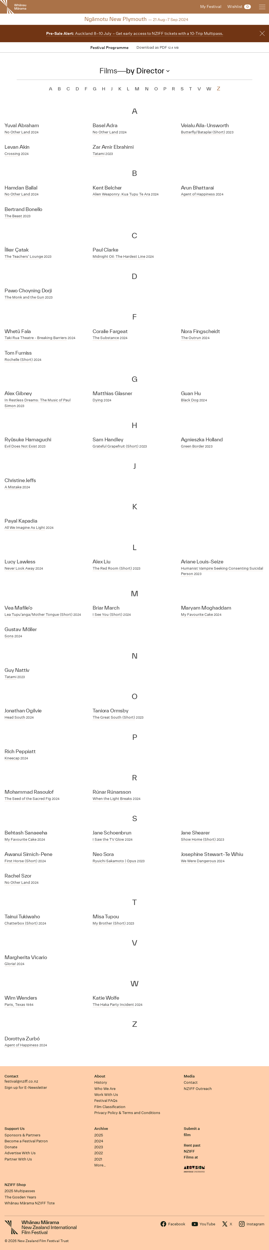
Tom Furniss (18, 353)
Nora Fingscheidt (200, 331)
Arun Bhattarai (197, 188)
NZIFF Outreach (198, 1088)
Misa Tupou (106, 916)
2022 (98, 1153)
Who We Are (105, 1088)
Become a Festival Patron (26, 1141)
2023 (98, 1147)
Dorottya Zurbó (22, 1039)
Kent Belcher (107, 188)
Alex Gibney (18, 393)
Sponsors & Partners (22, 1135)
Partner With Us (18, 1159)
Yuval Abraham (22, 125)
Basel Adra (105, 125)
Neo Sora (103, 854)
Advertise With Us (20, 1153)
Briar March (106, 608)
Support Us (15, 1128)
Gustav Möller (21, 629)
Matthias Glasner (112, 393)
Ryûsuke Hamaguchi (28, 439)
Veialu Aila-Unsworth (205, 125)
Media (189, 1076)
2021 (98, 1159)
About (99, 1076)
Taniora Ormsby (111, 711)
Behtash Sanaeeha (26, 833)
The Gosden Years (20, 1197)
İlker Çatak (17, 250)
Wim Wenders (21, 998)
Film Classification (109, 1106)
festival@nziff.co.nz (21, 1081)
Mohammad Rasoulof (29, 792)
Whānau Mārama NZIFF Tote (30, 1203)
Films (108, 70)
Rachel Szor (18, 876)
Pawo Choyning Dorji (28, 290)
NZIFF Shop (15, 1184)
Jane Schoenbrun (112, 833)
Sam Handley (108, 439)
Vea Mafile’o (18, 608)
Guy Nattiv (17, 670)
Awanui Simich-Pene (28, 854)
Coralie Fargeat (110, 331)
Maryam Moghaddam (206, 608)
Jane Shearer (195, 833)
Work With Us (106, 1094)
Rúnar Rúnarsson (112, 792)
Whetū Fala (18, 331)
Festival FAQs (106, 1100)
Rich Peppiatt (20, 751)
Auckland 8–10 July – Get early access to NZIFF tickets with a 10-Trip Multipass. (134, 33)
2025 (98, 1135)
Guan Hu (191, 393)
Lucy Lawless (20, 562)
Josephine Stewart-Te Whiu (212, 854)
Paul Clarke (105, 250)
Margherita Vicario (26, 957)
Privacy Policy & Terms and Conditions (127, 1112)
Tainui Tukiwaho (22, 916)
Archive (101, 1128)
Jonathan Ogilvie (23, 711)
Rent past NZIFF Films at (192, 1151)
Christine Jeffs (20, 480)
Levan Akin (17, 147)
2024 (98, 1141)
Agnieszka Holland (202, 439)
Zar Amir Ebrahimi (113, 147)
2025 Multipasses (20, 1191)
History (100, 1082)
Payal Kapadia (21, 521)
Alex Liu (101, 562)
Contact (11, 1076)
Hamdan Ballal (21, 188)
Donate (11, 1147)
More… (100, 1165)
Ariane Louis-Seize (202, 562)
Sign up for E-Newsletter (26, 1087)
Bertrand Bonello (23, 209)
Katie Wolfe (106, 998)
